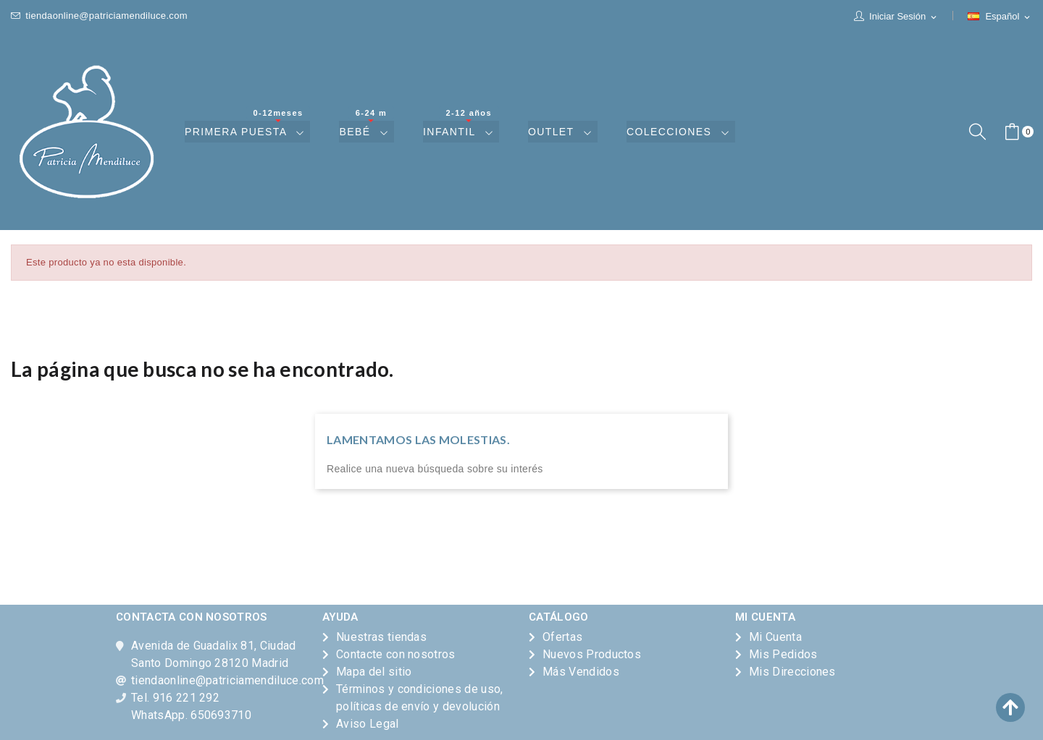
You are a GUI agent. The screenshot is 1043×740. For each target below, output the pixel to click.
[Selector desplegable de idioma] (1000, 16)
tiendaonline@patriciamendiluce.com (99, 15)
